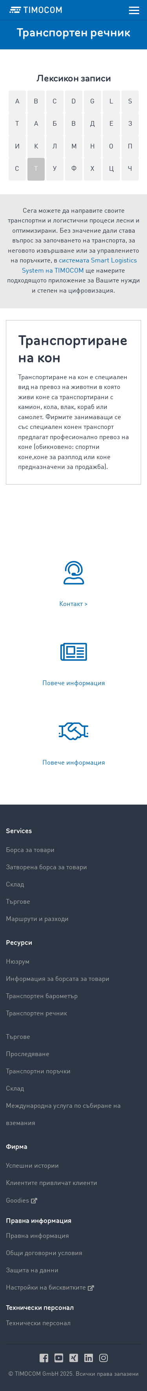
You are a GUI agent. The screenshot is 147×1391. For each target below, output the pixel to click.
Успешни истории (32, 1166)
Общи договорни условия (44, 1253)
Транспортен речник (36, 1013)
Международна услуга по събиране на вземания (63, 1115)
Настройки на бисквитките (50, 1288)
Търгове (18, 902)
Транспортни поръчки (38, 1071)
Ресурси (19, 942)
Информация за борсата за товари (57, 979)
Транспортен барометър (42, 996)
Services (19, 831)
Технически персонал (38, 1323)
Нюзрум (17, 962)
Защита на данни (32, 1270)
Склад (15, 884)
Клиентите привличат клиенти (51, 1183)
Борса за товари (30, 850)
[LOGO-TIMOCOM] (35, 10)
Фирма (16, 1146)
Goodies (21, 1200)
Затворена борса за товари (46, 867)
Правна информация (37, 1236)
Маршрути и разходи (37, 919)
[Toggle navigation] (134, 10)
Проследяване (27, 1054)
